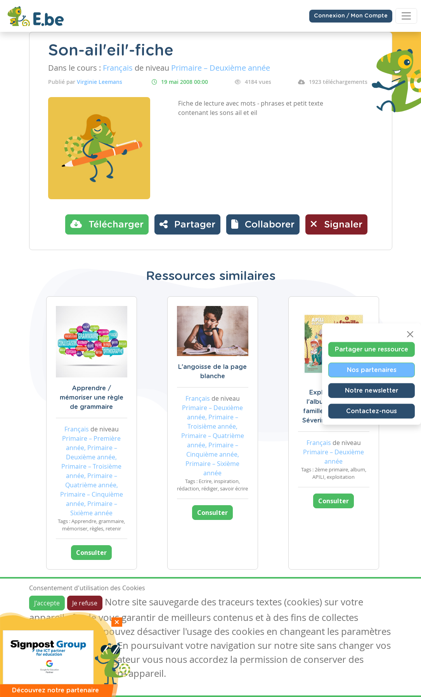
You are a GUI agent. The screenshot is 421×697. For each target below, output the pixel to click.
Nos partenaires (372, 370)
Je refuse (84, 603)
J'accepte (47, 603)
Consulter (91, 552)
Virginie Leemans (99, 81)
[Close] (410, 334)
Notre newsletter (371, 390)
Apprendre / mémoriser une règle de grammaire (91, 397)
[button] (263, 224)
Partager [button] (187, 224)
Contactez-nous (371, 411)
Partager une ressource (371, 349)
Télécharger (107, 224)
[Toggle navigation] (406, 16)
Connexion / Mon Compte (351, 16)
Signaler (336, 224)
